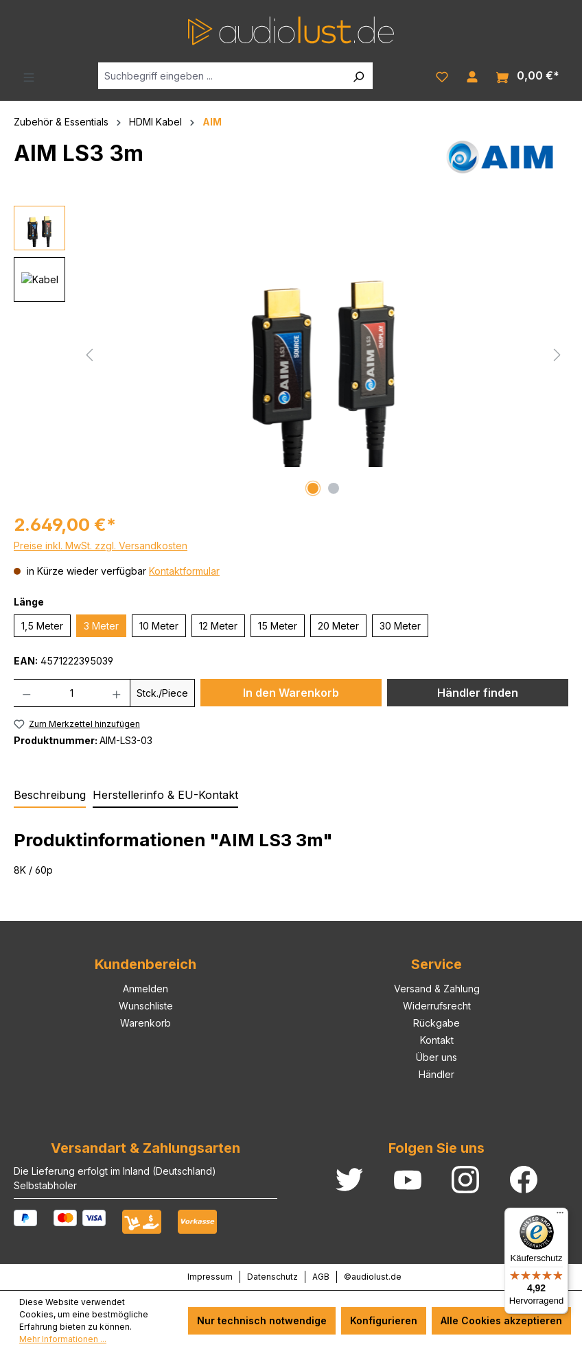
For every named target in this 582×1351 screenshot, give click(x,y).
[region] (291, 353)
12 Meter (218, 626)
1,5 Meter (42, 626)
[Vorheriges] (89, 353)
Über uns (436, 1057)
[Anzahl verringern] (26, 693)
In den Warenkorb (291, 693)
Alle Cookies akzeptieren (501, 1320)
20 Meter (338, 626)
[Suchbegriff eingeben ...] (221, 75)
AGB (320, 1276)
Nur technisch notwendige (262, 1320)
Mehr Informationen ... (62, 1339)
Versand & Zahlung (437, 988)
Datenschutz (272, 1276)
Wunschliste (146, 1006)
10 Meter (158, 626)
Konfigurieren (383, 1320)
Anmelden (145, 988)
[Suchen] (358, 75)
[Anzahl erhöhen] (117, 693)
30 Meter (400, 626)
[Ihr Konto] (472, 75)
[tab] (50, 795)
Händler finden (477, 693)
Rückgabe (436, 1023)
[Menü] (29, 76)
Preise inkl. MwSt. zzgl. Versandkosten (100, 545)
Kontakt (437, 1040)
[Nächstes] (557, 353)
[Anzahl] (72, 693)
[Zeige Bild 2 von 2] (333, 488)
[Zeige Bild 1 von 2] (312, 488)
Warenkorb (145, 1023)
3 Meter (101, 626)
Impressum (210, 1276)
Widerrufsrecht (437, 1006)
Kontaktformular (184, 571)
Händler (436, 1074)
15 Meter (277, 626)
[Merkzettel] (442, 75)
